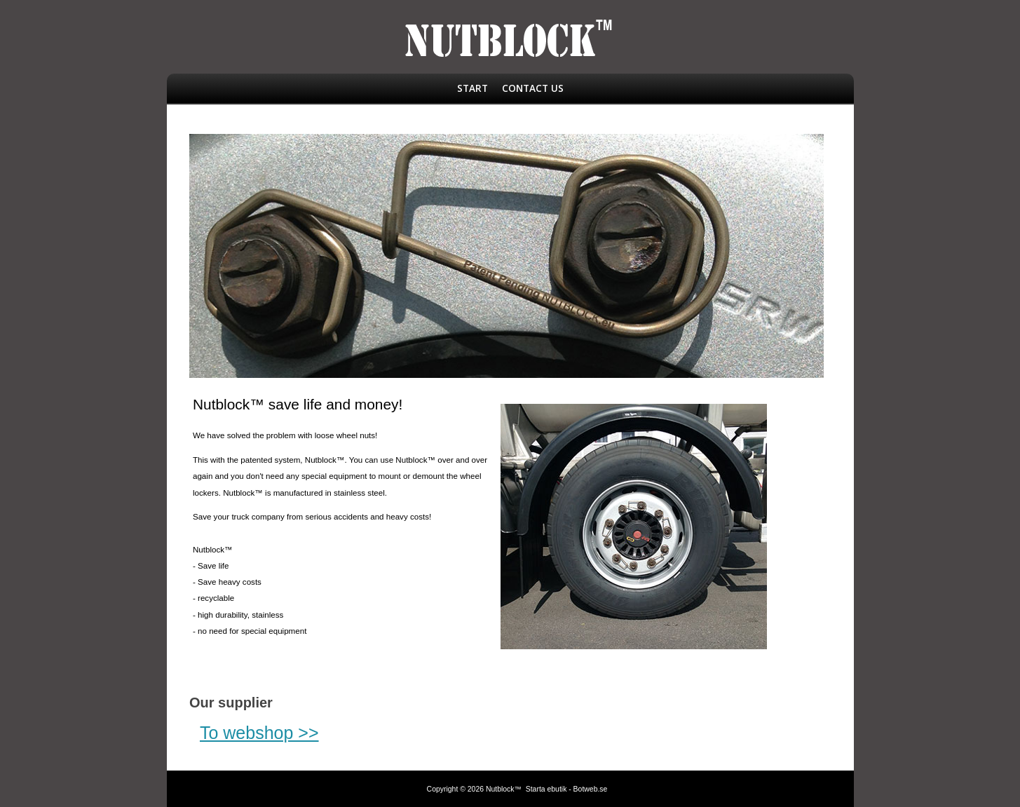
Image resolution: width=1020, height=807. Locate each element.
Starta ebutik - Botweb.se (567, 789)
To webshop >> (259, 733)
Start (472, 88)
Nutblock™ (504, 789)
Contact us (533, 88)
